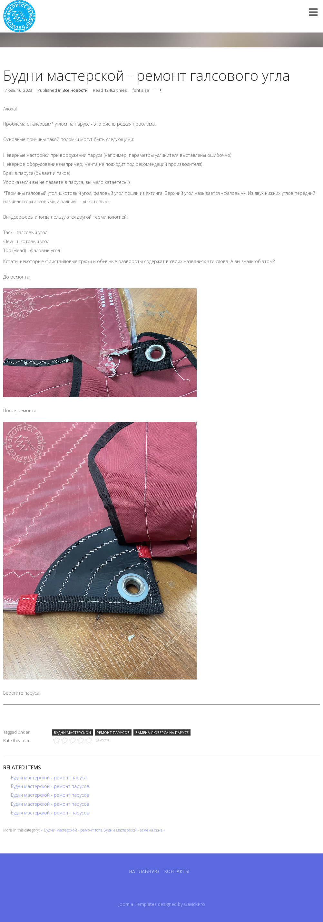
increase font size (160, 88)
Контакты (176, 871)
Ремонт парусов (113, 732)
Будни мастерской (72, 732)
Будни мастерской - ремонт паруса (48, 778)
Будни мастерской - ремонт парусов (50, 786)
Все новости (75, 90)
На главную (144, 871)
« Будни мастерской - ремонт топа (72, 830)
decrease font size (154, 88)
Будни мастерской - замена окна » (134, 830)
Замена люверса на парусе (162, 732)
